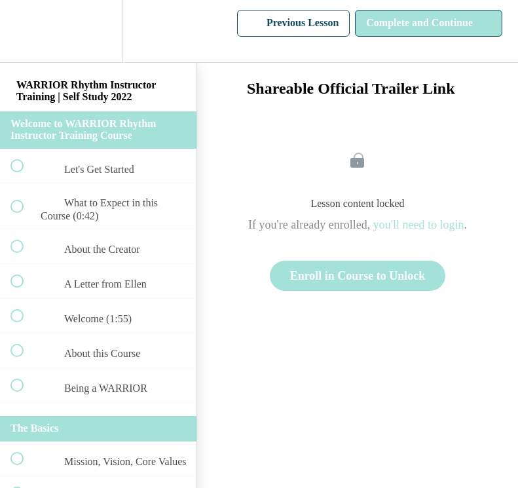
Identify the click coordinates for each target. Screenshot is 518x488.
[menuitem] (98, 31)
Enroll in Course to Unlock (358, 275)
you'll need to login (418, 224)
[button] (24, 31)
